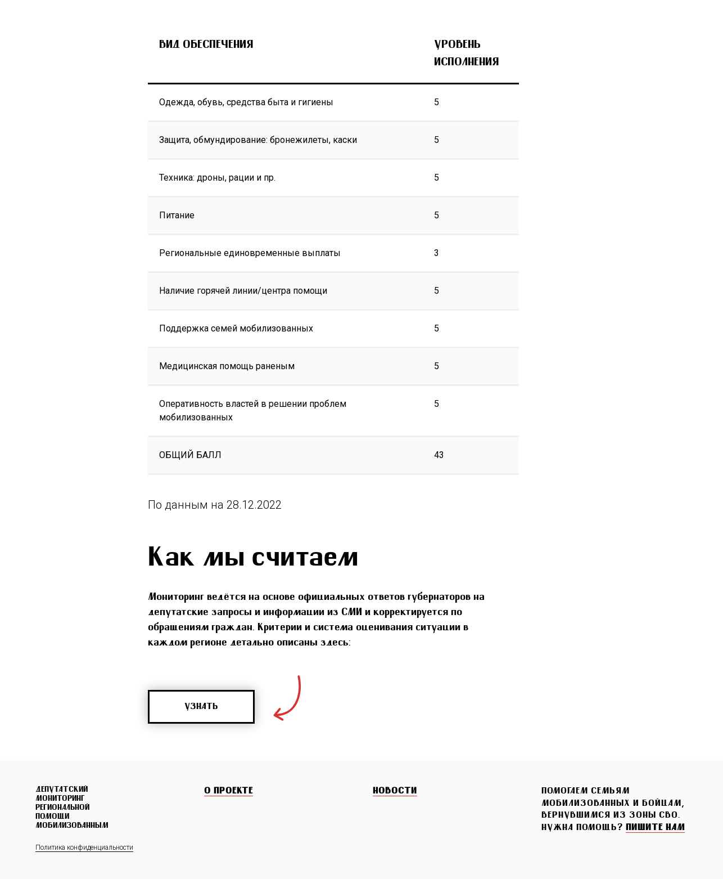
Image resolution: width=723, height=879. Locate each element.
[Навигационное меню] (693, 28)
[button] (655, 828)
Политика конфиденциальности (84, 847)
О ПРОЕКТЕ (228, 791)
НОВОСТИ (395, 791)
